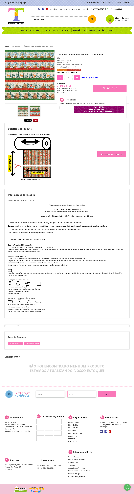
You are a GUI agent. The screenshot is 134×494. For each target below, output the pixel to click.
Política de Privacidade (76, 460)
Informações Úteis (82, 452)
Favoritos (71, 438)
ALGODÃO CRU (79, 30)
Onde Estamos (73, 457)
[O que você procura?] (92, 19)
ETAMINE (91, 30)
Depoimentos (73, 436)
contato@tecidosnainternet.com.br (17, 431)
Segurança (72, 465)
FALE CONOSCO (124, 3)
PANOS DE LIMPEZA (50, 30)
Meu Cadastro (73, 428)
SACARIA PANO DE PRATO (30, 30)
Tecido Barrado (15, 343)
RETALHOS (66, 30)
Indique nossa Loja (75, 433)
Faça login (23, 3)
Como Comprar (73, 422)
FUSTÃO (101, 30)
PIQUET (111, 30)
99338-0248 (97, 9)
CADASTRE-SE (109, 3)
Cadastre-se (72, 431)
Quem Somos (73, 462)
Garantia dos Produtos (76, 468)
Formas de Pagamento (76, 476)
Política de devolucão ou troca (79, 471)
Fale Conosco (73, 441)
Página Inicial (80, 417)
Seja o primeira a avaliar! (67, 72)
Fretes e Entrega (74, 474)
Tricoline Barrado (32, 343)
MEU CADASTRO (94, 3)
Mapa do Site (73, 425)
